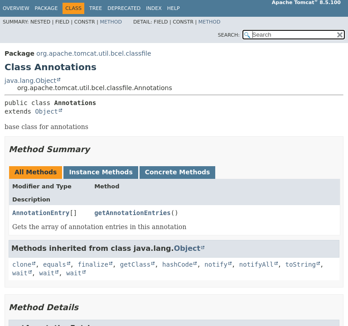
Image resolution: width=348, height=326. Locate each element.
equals (54, 264)
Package (46, 8)
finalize (92, 264)
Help (173, 8)
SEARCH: (229, 35)
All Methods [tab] (35, 172)
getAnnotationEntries (132, 212)
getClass (135, 264)
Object (46, 111)
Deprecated (123, 8)
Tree (95, 8)
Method (111, 22)
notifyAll (256, 264)
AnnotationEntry (40, 212)
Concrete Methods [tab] (177, 172)
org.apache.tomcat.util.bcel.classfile (93, 53)
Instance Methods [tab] (100, 172)
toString (300, 264)
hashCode (177, 264)
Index (153, 8)
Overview (16, 8)
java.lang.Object (30, 80)
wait (20, 273)
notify (215, 264)
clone (21, 264)
